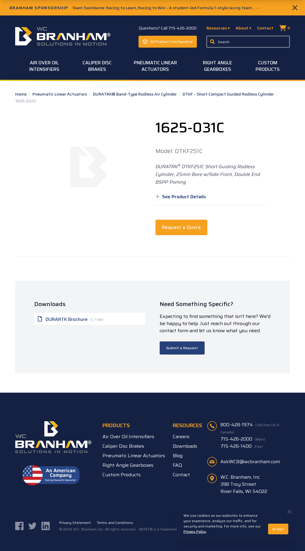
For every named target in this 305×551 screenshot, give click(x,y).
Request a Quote (181, 227)
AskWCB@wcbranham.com (250, 461)
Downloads (185, 446)
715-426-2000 (242, 439)
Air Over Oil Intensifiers (44, 66)
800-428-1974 (249, 428)
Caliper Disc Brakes (97, 66)
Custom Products (268, 66)
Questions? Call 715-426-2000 (168, 28)
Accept (278, 529)
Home (21, 94)
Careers (181, 436)
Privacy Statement (75, 522)
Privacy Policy (194, 531)
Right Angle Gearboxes (217, 66)
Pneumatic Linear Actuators (155, 66)
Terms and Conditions (115, 522)
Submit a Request (182, 348)
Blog (178, 455)
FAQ (177, 465)
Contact (265, 28)
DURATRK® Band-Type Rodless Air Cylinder (135, 94)
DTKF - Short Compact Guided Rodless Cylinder (229, 94)
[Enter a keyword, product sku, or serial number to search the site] (248, 42)
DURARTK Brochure (71, 319)
